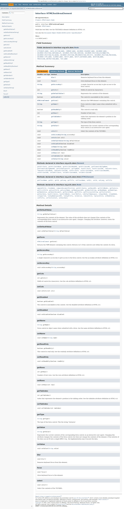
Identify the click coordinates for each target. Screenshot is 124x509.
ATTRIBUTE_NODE (42, 51)
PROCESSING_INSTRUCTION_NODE (48, 59)
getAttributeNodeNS (70, 166)
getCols (54, 90)
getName (54, 104)
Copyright (38, 502)
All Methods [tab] (42, 71)
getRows (54, 113)
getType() (7, 81)
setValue (54, 159)
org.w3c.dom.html (17, 8)
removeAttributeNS (61, 170)
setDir (89, 180)
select (53, 131)
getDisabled (55, 97)
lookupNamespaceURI (55, 196)
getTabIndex (55, 116)
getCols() (6, 44)
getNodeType (112, 190)
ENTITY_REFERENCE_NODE (83, 57)
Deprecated (37, 4)
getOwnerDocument (54, 192)
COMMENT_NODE (70, 51)
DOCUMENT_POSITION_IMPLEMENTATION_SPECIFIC (76, 55)
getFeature (114, 188)
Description (5, 17)
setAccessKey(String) (10, 41)
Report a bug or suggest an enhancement (48, 496)
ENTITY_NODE (68, 57)
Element (38, 20)
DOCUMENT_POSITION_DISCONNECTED (97, 53)
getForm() (7, 35)
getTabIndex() (8, 75)
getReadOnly (55, 109)
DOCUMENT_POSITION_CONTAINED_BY (49, 53)
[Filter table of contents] (17, 13)
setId (95, 180)
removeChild (87, 196)
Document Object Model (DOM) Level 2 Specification (62, 33)
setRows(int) (8, 72)
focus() (6, 94)
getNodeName (102, 190)
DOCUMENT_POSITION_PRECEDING (105, 55)
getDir (50, 180)
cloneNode (51, 188)
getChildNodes (103, 188)
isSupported (41, 196)
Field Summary (7, 20)
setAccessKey (56, 134)
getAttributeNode (54, 166)
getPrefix (78, 192)
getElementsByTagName (99, 166)
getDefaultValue (57, 93)
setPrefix (40, 198)
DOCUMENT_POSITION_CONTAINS (73, 53)
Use (16, 4)
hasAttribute (86, 168)
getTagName (75, 168)
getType (54, 122)
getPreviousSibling (90, 192)
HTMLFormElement (43, 100)
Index (44, 4)
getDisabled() (8, 51)
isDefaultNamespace (90, 194)
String (39, 84)
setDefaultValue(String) (11, 32)
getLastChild (54, 190)
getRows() (7, 69)
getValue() (7, 84)
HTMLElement (46, 20)
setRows (54, 153)
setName (54, 147)
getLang (63, 180)
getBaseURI (92, 188)
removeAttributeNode (44, 170)
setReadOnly (55, 150)
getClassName (42, 180)
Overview (4, 4)
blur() (5, 91)
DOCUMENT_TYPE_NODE (44, 57)
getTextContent (104, 192)
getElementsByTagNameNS (46, 168)
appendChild (41, 188)
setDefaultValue (57, 141)
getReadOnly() (8, 63)
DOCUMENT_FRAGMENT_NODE (86, 51)
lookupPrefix (68, 196)
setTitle (109, 180)
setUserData (63, 198)
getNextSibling (90, 190)
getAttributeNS (84, 166)
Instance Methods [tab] (57, 71)
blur (52, 77)
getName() (7, 57)
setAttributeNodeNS (102, 170)
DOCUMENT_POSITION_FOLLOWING (48, 55)
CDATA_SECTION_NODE (57, 51)
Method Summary (7, 23)
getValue (54, 125)
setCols (54, 137)
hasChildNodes (65, 194)
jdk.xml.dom (5, 8)
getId (57, 180)
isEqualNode (103, 194)
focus (53, 81)
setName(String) (9, 60)
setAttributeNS (42, 172)
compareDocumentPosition (65, 188)
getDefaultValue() (9, 29)
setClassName (80, 180)
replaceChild (98, 196)
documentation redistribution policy (82, 504)
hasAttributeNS (97, 168)
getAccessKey (56, 84)
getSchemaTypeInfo (63, 168)
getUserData (41, 194)
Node (52, 20)
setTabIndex (55, 156)
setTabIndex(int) (9, 78)
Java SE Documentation (81, 498)
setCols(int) (7, 48)
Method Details (7, 26)
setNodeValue (109, 196)
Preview (25, 4)
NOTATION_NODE (98, 57)
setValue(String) (9, 88)
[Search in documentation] (106, 8)
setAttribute (74, 170)
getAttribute (42, 166)
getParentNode (68, 192)
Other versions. (102, 499)
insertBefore (76, 194)
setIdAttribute (55, 172)
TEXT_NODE (64, 59)
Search (49, 4)
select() (6, 97)
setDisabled (55, 143)
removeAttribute (111, 168)
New (30, 4)
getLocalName (65, 190)
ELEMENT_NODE (58, 57)
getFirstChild (42, 190)
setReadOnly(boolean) (11, 66)
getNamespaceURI (77, 190)
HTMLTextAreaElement (34, 8)
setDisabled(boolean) (10, 54)
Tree (19, 4)
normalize (78, 196)
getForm (54, 100)
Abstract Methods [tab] (75, 71)
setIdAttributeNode (70, 172)
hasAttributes (53, 194)
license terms (82, 1)
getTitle (71, 180)
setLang (101, 180)
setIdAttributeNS (85, 172)
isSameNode (113, 194)
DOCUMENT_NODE (101, 51)
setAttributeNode (86, 170)
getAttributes (81, 188)
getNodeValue (42, 192)
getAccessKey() (9, 38)
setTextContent (51, 198)
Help (54, 4)
